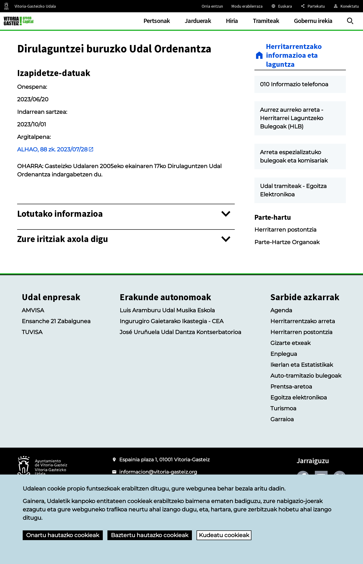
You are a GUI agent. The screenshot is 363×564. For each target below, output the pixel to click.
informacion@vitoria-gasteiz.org (158, 472)
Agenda (281, 310)
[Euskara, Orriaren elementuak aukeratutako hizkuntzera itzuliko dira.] (281, 6)
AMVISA (33, 310)
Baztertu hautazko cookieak (149, 535)
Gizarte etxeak (290, 343)
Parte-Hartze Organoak (286, 242)
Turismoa (283, 408)
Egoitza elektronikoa (298, 397)
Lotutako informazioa (60, 213)
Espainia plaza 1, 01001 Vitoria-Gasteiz (164, 459)
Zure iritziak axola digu (62, 239)
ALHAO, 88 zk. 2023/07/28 (55, 149)
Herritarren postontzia (285, 229)
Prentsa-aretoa (291, 386)
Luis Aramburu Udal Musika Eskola (167, 310)
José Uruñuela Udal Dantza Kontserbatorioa (180, 332)
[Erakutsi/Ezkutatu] (350, 21)
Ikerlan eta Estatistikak (301, 364)
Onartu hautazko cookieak (62, 535)
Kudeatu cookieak (224, 535)
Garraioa (282, 419)
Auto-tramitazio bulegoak (305, 375)
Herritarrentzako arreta (302, 321)
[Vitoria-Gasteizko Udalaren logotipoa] (42, 467)
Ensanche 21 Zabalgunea (56, 321)
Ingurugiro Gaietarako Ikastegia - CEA (171, 321)
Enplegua (283, 354)
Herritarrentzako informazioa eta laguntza (294, 55)
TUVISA (32, 332)
